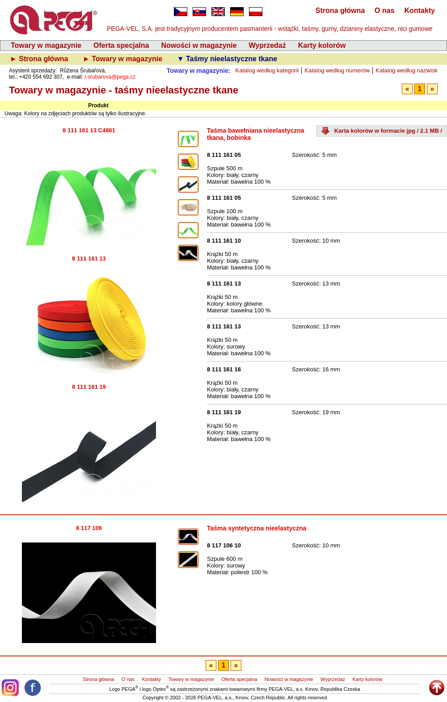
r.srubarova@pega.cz (109, 77)
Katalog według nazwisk (406, 70)
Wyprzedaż (267, 45)
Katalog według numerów (337, 70)
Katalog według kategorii (267, 70)
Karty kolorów (322, 45)
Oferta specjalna (121, 45)
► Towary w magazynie (123, 59)
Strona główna (340, 10)
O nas (384, 10)
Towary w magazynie (46, 45)
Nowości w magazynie (198, 45)
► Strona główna (40, 59)
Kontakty (420, 10)
